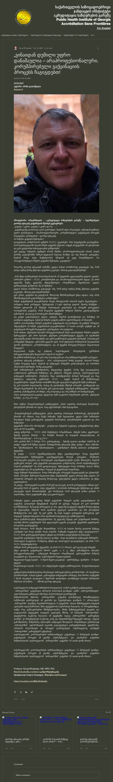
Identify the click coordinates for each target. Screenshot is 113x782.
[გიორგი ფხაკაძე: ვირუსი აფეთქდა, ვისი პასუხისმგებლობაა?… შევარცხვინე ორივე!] (19, 725)
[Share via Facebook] (15, 692)
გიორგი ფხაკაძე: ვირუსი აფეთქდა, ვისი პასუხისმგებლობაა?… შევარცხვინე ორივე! (17, 740)
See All (108, 712)
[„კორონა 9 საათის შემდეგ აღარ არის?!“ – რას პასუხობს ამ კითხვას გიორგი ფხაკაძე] (56, 725)
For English (103, 28)
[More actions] (97, 48)
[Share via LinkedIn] (26, 692)
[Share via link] (32, 692)
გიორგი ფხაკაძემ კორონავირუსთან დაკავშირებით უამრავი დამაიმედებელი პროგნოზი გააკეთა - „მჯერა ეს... (93, 740)
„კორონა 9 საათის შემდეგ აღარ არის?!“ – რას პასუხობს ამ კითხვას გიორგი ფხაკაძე (55, 740)
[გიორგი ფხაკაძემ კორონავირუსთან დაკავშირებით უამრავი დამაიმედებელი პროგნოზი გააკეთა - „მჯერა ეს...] (94, 725)
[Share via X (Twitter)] (20, 692)
